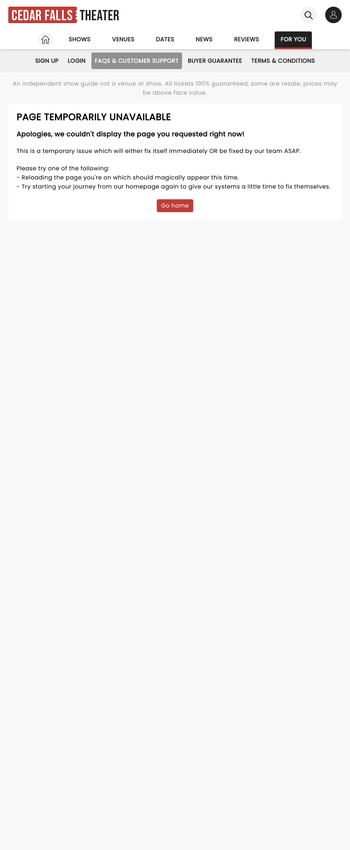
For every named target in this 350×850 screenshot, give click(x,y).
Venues (123, 39)
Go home (175, 205)
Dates (165, 39)
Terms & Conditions (283, 61)
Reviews (246, 39)
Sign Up (47, 61)
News (204, 39)
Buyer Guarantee (215, 61)
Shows (80, 39)
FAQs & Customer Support (137, 61)
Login (77, 61)
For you (293, 39)
